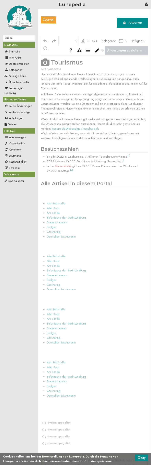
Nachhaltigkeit (15, 162)
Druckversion (16, 187)
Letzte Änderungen (18, 106)
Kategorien (13, 70)
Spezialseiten (16, 181)
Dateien (11, 124)
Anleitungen (14, 118)
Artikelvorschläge (17, 112)
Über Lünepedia (17, 82)
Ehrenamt (12, 168)
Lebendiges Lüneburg (14, 90)
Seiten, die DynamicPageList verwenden (82, 443)
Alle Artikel (13, 57)
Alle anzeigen (15, 137)
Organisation (15, 143)
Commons (13, 149)
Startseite (12, 51)
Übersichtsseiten (17, 64)
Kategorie (49, 443)
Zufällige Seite (17, 76)
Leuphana (13, 155)
